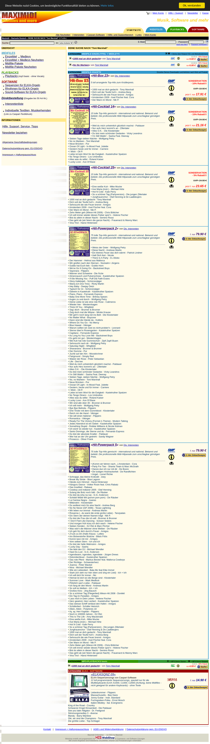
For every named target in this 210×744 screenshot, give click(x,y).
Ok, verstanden (192, 5)
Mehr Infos (107, 5)
